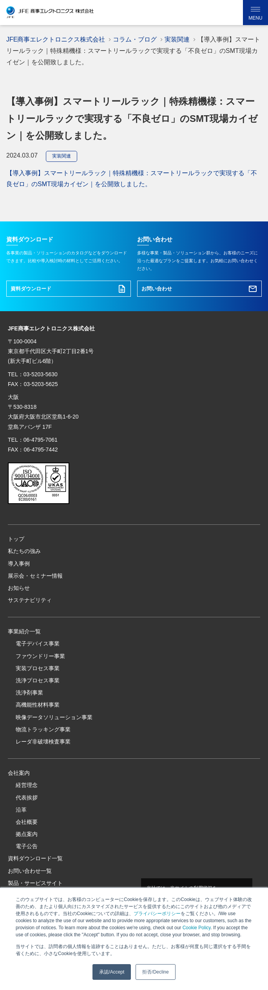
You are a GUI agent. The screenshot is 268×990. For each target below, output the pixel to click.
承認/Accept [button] (111, 972)
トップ (16, 539)
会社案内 (19, 773)
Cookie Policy (197, 927)
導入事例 (19, 563)
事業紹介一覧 (24, 631)
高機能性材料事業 (38, 705)
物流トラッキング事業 (43, 729)
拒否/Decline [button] (155, 972)
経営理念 (27, 785)
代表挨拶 (27, 797)
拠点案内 (27, 834)
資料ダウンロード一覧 (35, 858)
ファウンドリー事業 (40, 656)
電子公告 (27, 846)
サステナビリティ (30, 600)
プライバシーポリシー (157, 913)
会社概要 (27, 822)
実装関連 (61, 156)
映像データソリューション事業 (54, 717)
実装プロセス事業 (38, 668)
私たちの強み (24, 551)
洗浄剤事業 (29, 692)
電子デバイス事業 (38, 643)
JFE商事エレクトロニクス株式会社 (55, 39)
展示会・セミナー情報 (35, 576)
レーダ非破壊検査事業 (43, 741)
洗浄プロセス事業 (38, 680)
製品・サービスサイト (35, 883)
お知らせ (19, 588)
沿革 (21, 810)
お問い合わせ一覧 (30, 871)
